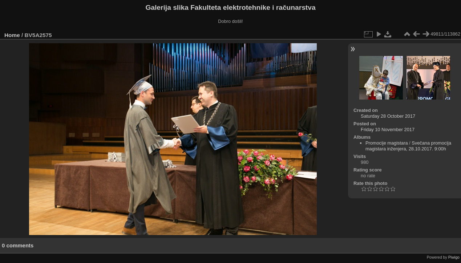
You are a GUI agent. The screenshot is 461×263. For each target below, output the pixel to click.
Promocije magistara (386, 143)
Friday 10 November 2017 (388, 129)
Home (12, 35)
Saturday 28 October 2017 (388, 116)
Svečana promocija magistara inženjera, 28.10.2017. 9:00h (408, 145)
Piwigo (454, 257)
